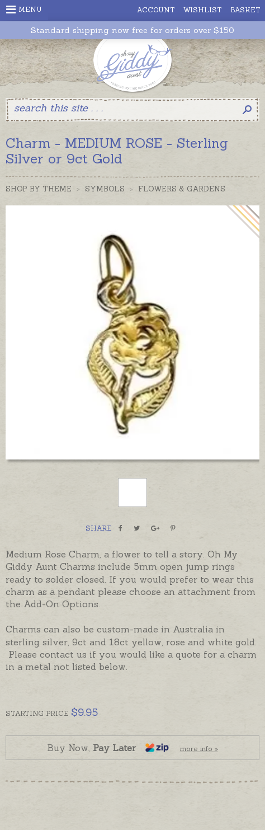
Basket (245, 10)
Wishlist (202, 10)
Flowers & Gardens (181, 189)
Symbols (105, 189)
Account (156, 10)
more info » (199, 748)
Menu (24, 9)
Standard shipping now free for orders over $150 (132, 30)
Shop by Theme (39, 189)
